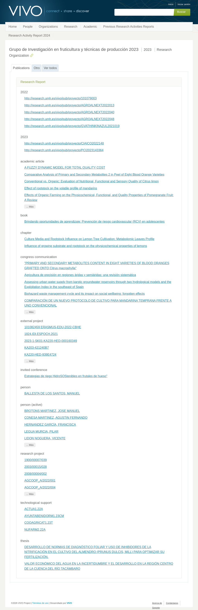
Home (13, 26)
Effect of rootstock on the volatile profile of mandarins (60, 188)
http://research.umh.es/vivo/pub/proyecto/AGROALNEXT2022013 (69, 105)
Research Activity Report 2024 (29, 35)
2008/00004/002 (35, 473)
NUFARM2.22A (34, 529)
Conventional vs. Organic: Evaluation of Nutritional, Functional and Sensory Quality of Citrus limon (91, 181)
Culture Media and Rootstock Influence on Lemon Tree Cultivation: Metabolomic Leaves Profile (89, 239)
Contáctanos (172, 603)
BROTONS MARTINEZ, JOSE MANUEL (52, 411)
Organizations (48, 26)
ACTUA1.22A (33, 509)
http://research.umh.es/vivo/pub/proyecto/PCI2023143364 (63, 150)
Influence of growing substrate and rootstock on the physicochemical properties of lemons (85, 246)
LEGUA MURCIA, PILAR (41, 431)
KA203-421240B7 (36, 347)
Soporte (156, 608)
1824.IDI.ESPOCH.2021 (41, 334)
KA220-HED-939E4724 (40, 354)
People (28, 26)
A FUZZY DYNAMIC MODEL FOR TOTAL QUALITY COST (64, 167)
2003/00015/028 (35, 466)
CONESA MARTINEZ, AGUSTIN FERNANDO (55, 417)
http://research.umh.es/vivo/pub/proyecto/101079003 (60, 98)
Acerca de (157, 603)
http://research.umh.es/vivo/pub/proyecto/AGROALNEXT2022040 (69, 112)
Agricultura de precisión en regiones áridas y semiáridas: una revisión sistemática (80, 275)
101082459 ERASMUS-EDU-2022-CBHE (52, 327)
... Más (29, 206)
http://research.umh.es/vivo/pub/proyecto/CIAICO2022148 (64, 143)
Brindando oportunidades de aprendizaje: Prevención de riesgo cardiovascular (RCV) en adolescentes (94, 221)
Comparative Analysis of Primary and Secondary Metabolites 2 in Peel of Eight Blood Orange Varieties (94, 174)
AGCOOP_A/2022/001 (39, 480)
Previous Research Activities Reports (128, 26)
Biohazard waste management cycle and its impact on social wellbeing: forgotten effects (84, 293)
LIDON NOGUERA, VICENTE (44, 438)
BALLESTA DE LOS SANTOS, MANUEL (52, 393)
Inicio (170, 4)
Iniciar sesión (184, 4)
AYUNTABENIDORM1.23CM (44, 516)
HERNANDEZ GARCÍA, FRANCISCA (50, 424)
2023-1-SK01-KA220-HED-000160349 (50, 341)
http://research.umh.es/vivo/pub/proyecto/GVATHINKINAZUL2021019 (71, 126)
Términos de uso (40, 603)
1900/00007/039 (35, 460)
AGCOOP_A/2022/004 (39, 487)
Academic (90, 26)
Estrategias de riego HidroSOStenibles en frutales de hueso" (65, 376)
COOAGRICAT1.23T (38, 522)
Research (70, 26)
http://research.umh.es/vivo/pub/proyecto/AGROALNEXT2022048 (69, 119)
